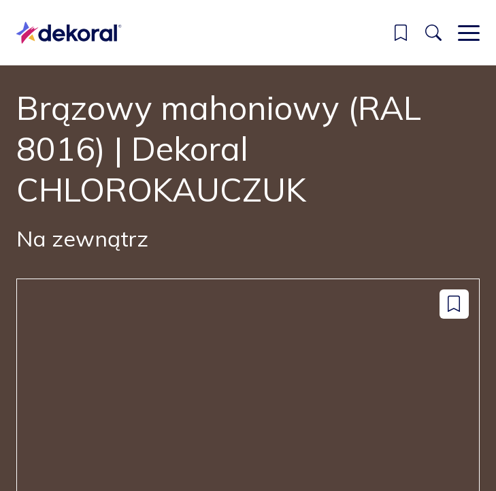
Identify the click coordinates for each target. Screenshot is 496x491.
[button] (401, 33)
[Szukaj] (433, 33)
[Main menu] (469, 33)
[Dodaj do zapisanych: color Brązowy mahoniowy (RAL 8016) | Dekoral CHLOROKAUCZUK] (454, 304)
